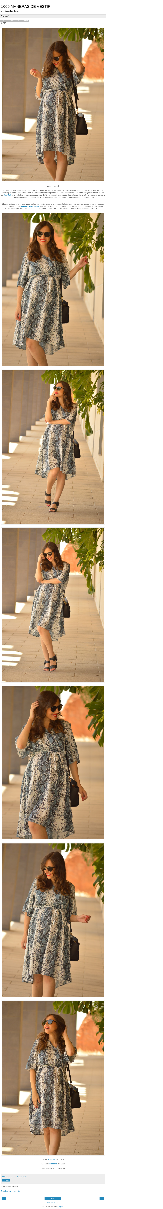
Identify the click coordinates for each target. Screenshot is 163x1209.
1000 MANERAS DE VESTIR (26, 6)
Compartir (6, 1180)
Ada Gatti (7, 195)
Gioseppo (53, 1164)
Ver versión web (53, 1203)
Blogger (60, 1207)
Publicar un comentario (11, 1191)
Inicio (52, 1198)
